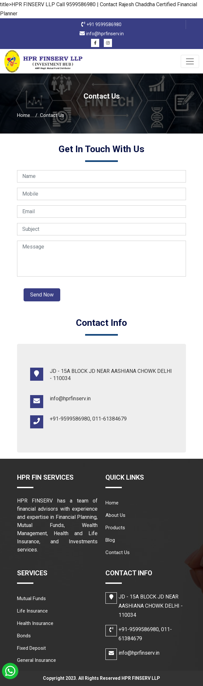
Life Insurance (32, 611)
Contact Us (117, 552)
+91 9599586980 (103, 24)
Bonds (24, 636)
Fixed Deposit (31, 648)
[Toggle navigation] (190, 61)
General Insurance (36, 660)
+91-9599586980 (139, 629)
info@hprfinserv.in (105, 33)
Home (23, 115)
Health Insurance (35, 623)
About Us (115, 515)
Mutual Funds (31, 598)
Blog (110, 540)
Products (115, 528)
